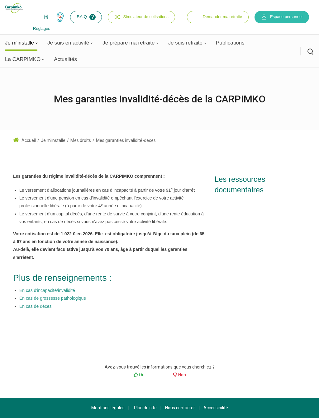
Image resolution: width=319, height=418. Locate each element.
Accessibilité (215, 407)
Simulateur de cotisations (141, 17)
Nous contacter (180, 407)
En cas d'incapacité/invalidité (47, 290)
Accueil (24, 140)
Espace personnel (281, 17)
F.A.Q (87, 17)
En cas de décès (35, 306)
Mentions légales (108, 407)
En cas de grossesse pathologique (52, 298)
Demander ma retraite (222, 16)
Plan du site (145, 407)
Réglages (41, 18)
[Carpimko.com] (14, 8)
